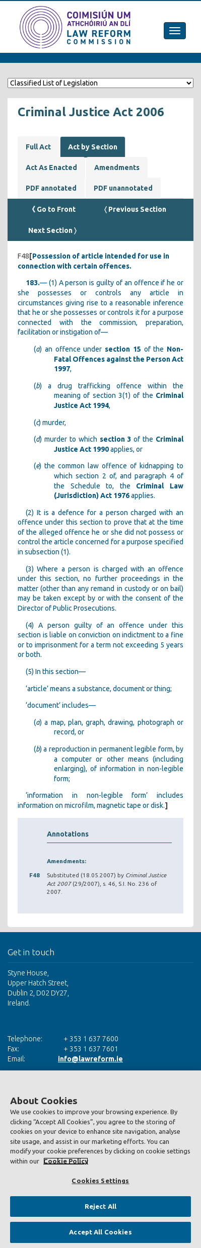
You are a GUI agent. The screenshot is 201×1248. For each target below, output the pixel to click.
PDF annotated (51, 188)
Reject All (100, 1206)
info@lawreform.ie (90, 1059)
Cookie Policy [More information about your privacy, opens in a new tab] (65, 1160)
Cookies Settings (100, 1180)
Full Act (38, 147)
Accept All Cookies (100, 1231)
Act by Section (92, 147)
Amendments (117, 167)
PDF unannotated (123, 188)
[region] (100, 1159)
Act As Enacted (51, 167)
